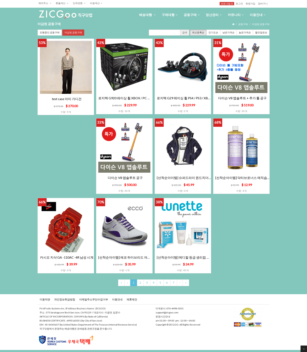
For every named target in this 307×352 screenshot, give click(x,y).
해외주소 (45, 3)
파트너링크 (227, 3)
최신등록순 (198, 32)
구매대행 (170, 15)
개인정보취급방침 (64, 299)
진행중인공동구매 (50, 32)
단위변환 (79, 3)
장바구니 (263, 3)
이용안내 (258, 15)
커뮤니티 (236, 15)
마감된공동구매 (73, 32)
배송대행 (147, 15)
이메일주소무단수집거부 (93, 299)
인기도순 (213, 32)
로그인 (239, 3)
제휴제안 (132, 299)
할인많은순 (261, 32)
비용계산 (96, 3)
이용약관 (45, 299)
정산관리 (214, 15)
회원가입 (250, 3)
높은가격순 (245, 32)
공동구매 (192, 15)
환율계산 (62, 3)
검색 (184, 32)
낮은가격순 (228, 32)
